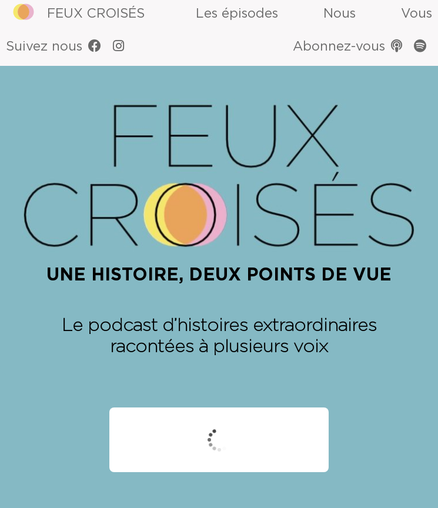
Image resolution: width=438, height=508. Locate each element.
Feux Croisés (96, 13)
